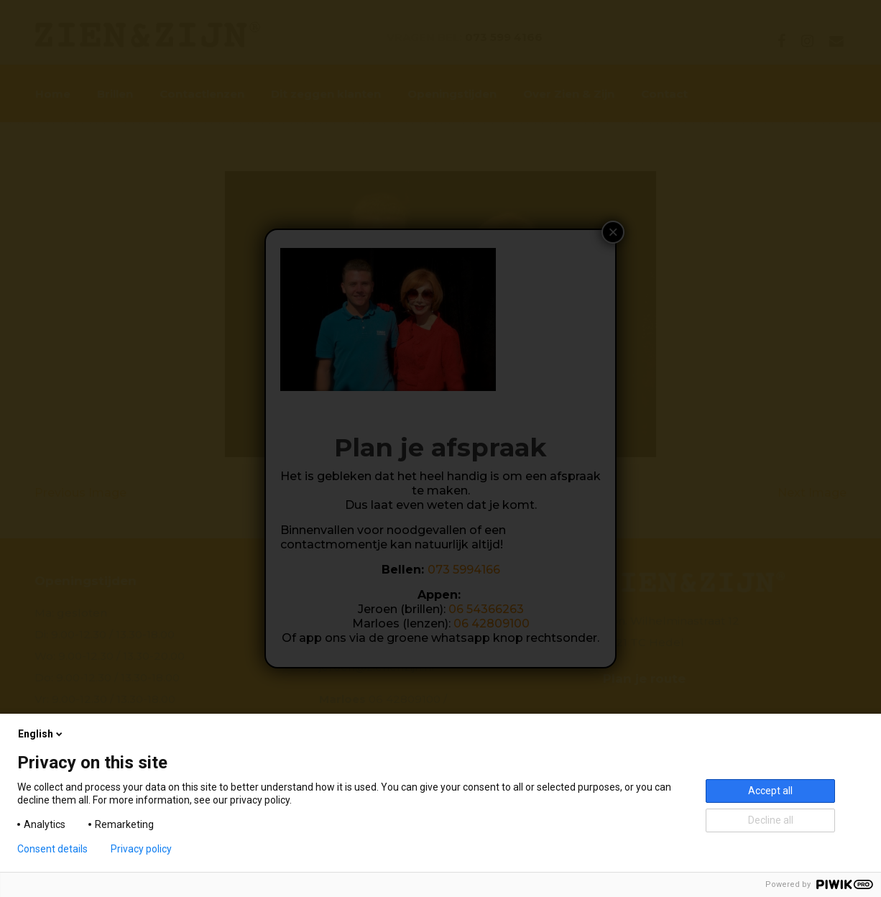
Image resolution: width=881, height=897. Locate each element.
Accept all (770, 790)
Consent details (52, 849)
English (41, 734)
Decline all (770, 820)
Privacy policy (141, 849)
